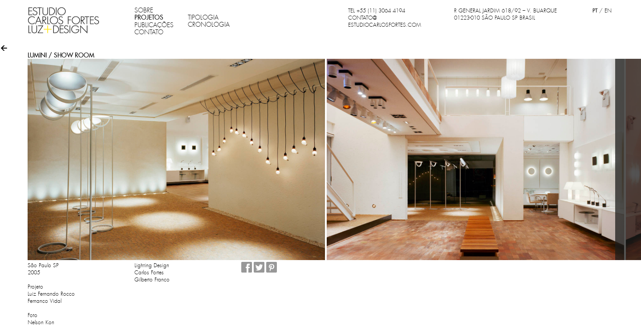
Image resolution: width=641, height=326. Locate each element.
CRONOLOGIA (209, 24)
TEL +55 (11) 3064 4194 (376, 10)
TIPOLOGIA (203, 17)
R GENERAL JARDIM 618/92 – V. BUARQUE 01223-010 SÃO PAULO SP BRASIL (505, 14)
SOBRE (143, 10)
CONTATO (148, 32)
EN (608, 10)
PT (594, 10)
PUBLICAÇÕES (154, 25)
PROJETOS (148, 17)
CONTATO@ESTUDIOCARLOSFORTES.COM (384, 21)
